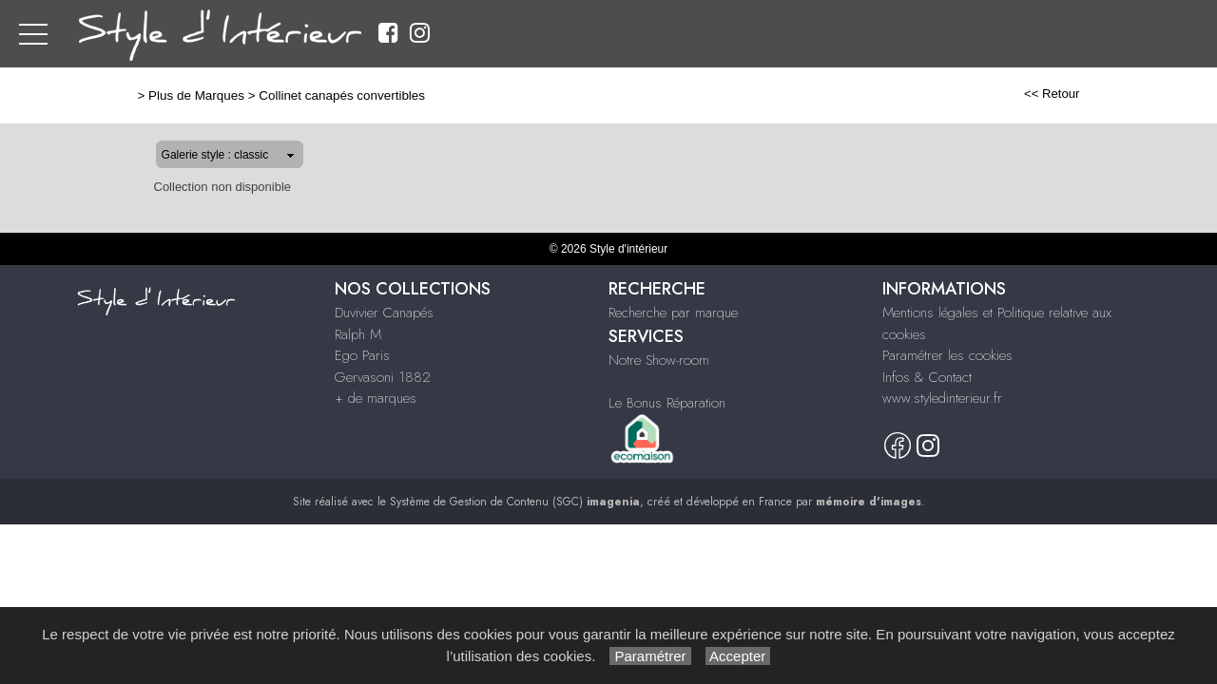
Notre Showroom (1054, 34)
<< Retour (1113, 93)
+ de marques (950, 34)
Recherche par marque (673, 312)
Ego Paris (768, 34)
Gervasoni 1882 (852, 34)
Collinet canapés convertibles (281, 95)
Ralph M (703, 34)
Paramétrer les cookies (947, 355)
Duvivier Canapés (384, 312)
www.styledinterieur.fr (942, 398)
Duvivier (641, 34)
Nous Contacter (1164, 34)
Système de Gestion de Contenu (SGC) (515, 501)
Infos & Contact (927, 377)
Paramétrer (649, 656)
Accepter (738, 656)
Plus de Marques (135, 95)
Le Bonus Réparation (666, 402)
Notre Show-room (658, 360)
